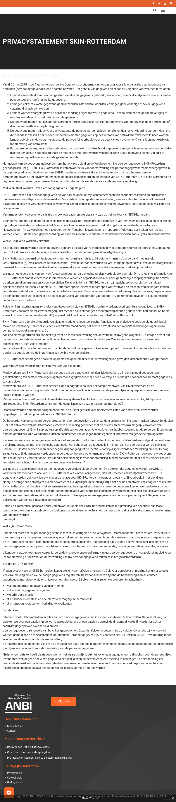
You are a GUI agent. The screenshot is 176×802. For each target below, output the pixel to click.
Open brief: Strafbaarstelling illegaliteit (29, 752)
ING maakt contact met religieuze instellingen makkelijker (39, 758)
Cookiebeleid (14, 778)
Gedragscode (15, 782)
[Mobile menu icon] (163, 10)
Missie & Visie (15, 726)
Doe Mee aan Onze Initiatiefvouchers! (28, 747)
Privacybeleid (15, 773)
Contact (11, 731)
